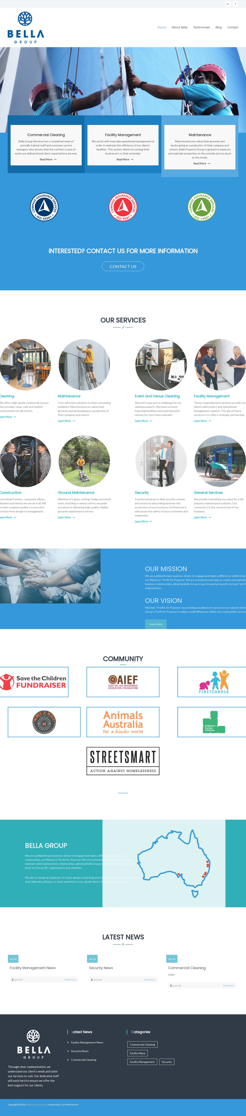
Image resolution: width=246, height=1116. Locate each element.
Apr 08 (13, 959)
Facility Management (123, 135)
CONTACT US (123, 266)
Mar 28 (171, 959)
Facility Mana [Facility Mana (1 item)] (137, 1053)
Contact (233, 27)
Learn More (33, 420)
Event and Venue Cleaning (187, 396)
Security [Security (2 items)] (167, 1061)
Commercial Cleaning (46, 135)
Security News (101, 968)
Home (161, 27)
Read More (46, 159)
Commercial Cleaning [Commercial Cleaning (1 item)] (142, 1044)
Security (172, 492)
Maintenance (200, 135)
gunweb (19, 979)
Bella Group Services (36, 1104)
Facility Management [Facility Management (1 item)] (142, 1061)
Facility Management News (33, 968)
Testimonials (201, 27)
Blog (218, 27)
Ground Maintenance (45, 492)
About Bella (179, 27)
